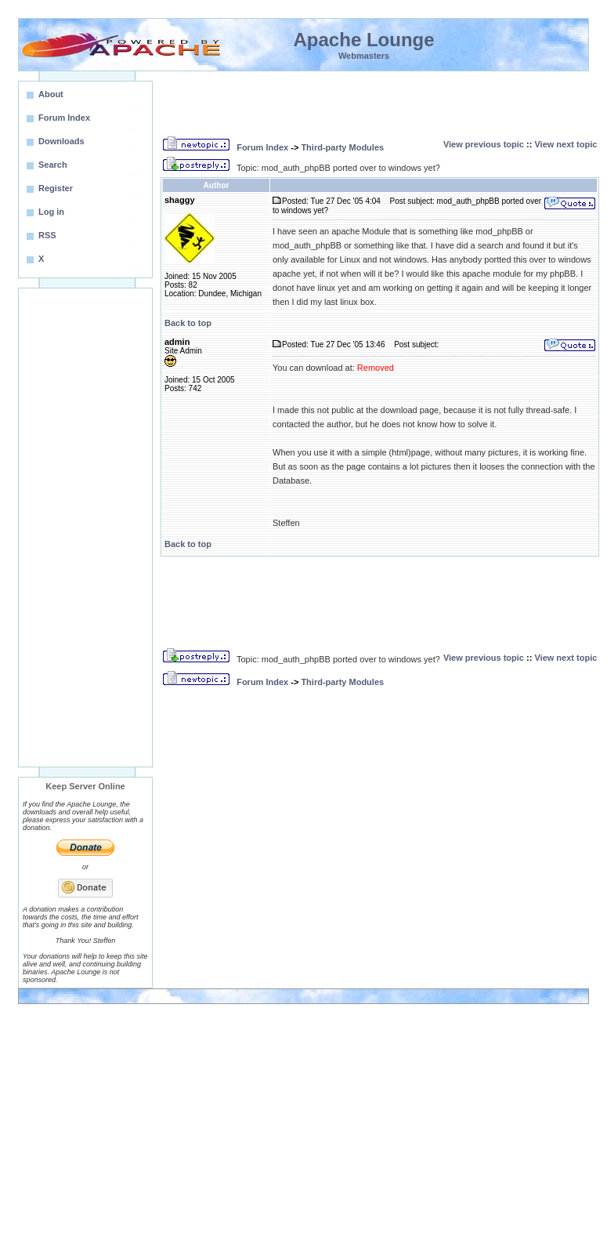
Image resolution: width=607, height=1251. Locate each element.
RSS (47, 235)
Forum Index (262, 147)
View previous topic (483, 144)
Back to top (187, 323)
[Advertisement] (85, 527)
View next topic (565, 144)
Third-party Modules (342, 147)
